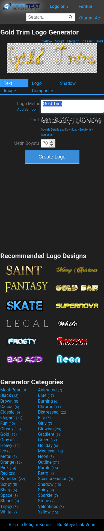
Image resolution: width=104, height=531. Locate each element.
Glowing (49, 428)
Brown (9, 401)
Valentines (51, 506)
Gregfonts (85, 129)
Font (34, 119)
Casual (9, 406)
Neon (46, 456)
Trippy (9, 506)
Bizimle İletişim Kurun (30, 524)
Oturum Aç (89, 18)
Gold (99, 41)
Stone (46, 500)
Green (47, 439)
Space (9, 495)
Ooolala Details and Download (59, 129)
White (8, 512)
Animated (50, 390)
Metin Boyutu (26, 143)
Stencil (9, 500)
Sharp (8, 489)
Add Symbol (27, 109)
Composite (42, 90)
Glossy (10, 428)
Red (7, 473)
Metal (8, 456)
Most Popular (13, 390)
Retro (46, 473)
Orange (11, 462)
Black (9, 395)
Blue (46, 395)
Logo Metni (28, 106)
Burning (48, 401)
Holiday (48, 445)
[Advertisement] (52, 207)
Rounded (12, 478)
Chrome (49, 406)
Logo (37, 83)
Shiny (46, 489)
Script (59, 41)
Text (8, 83)
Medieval (50, 451)
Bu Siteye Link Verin (76, 524)
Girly (45, 423)
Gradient (49, 434)
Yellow (47, 41)
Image (10, 90)
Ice (5, 451)
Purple (48, 467)
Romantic (47, 134)
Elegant (73, 41)
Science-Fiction (55, 478)
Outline (48, 462)
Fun (7, 423)
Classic (87, 41)
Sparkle (48, 495)
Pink (8, 467)
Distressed (52, 412)
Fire (44, 417)
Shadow (68, 83)
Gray (7, 439)
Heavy (10, 445)
